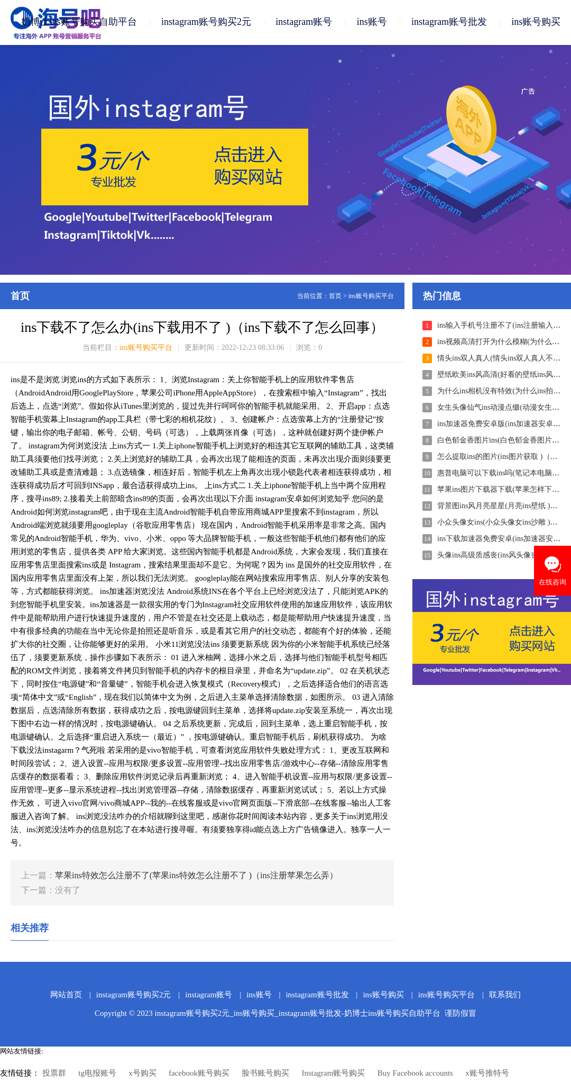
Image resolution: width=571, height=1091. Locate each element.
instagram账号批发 (449, 22)
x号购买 (142, 1073)
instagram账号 (303, 22)
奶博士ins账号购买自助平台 (79, 22)
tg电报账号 (97, 1073)
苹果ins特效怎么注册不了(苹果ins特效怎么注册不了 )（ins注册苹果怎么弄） (196, 875)
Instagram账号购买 (333, 1073)
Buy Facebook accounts (415, 1073)
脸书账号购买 (265, 1073)
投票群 (54, 1073)
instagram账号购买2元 (206, 22)
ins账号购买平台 (371, 296)
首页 (335, 296)
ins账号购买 (535, 22)
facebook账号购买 (199, 1073)
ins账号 (372, 22)
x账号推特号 (487, 1073)
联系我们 (505, 995)
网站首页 (66, 995)
